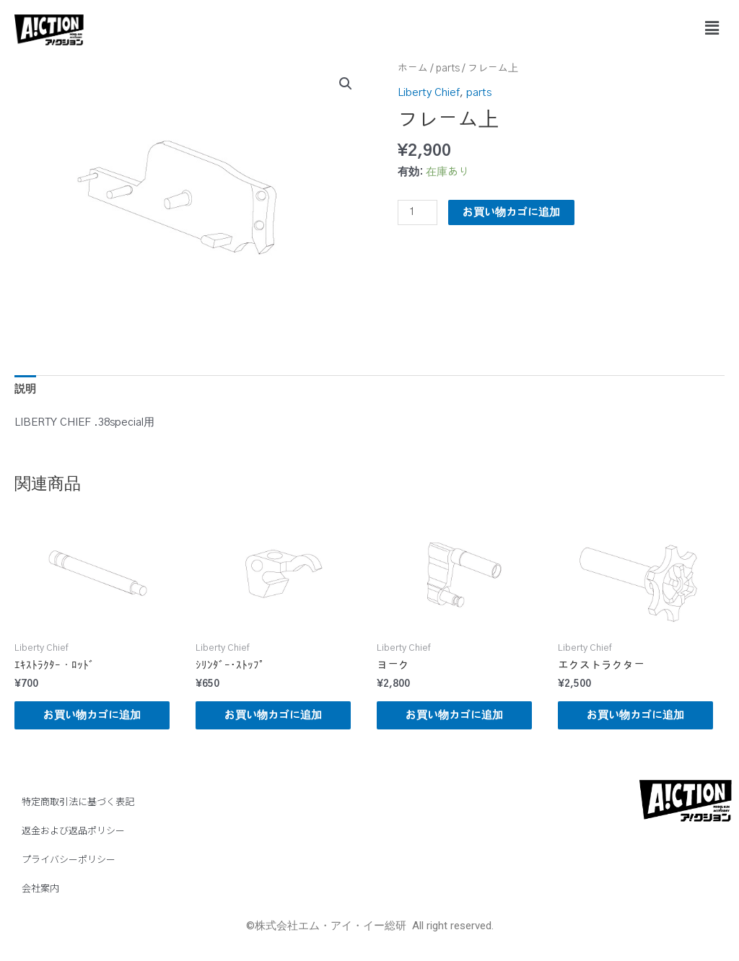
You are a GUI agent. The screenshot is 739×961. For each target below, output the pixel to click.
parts (448, 68)
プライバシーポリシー (68, 859)
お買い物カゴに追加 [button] (92, 715)
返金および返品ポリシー (73, 830)
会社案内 (40, 888)
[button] (712, 28)
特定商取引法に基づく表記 (78, 801)
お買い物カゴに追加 (511, 212)
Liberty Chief (429, 92)
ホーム (413, 68)
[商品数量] (417, 212)
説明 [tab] (25, 389)
